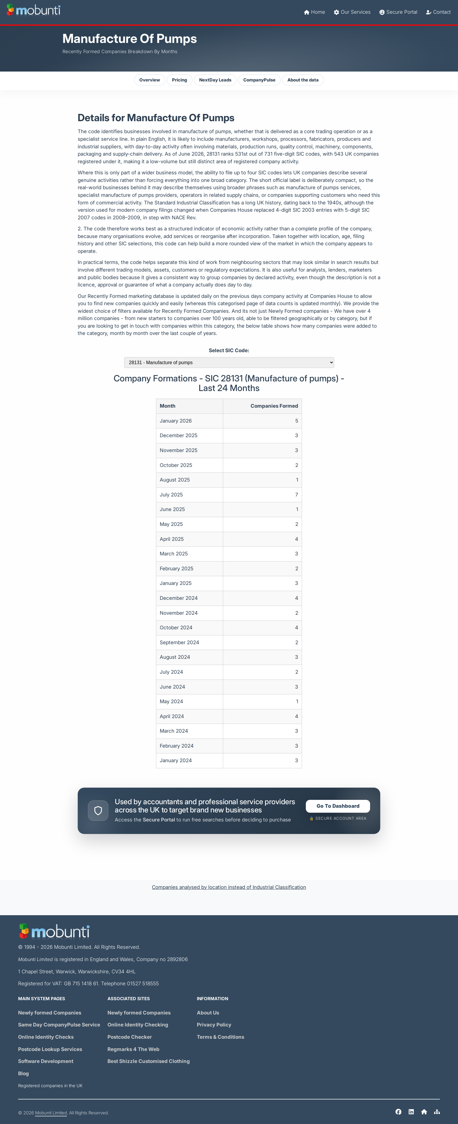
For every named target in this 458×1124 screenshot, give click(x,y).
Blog (23, 1073)
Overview (149, 80)
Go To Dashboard (338, 806)
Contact (438, 12)
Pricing (179, 80)
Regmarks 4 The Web (133, 1049)
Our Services (352, 12)
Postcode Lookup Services (50, 1049)
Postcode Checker (129, 1037)
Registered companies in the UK (50, 1085)
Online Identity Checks (46, 1037)
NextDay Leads (215, 80)
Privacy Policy (214, 1025)
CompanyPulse (259, 80)
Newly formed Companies (49, 1013)
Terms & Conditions (220, 1037)
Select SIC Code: (229, 350)
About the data (303, 80)
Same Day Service (59, 1025)
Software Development (45, 1061)
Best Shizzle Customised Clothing (148, 1061)
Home (314, 12)
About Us (208, 1013)
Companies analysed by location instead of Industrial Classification (229, 887)
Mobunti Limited (51, 1113)
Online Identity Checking (137, 1025)
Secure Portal (398, 12)
